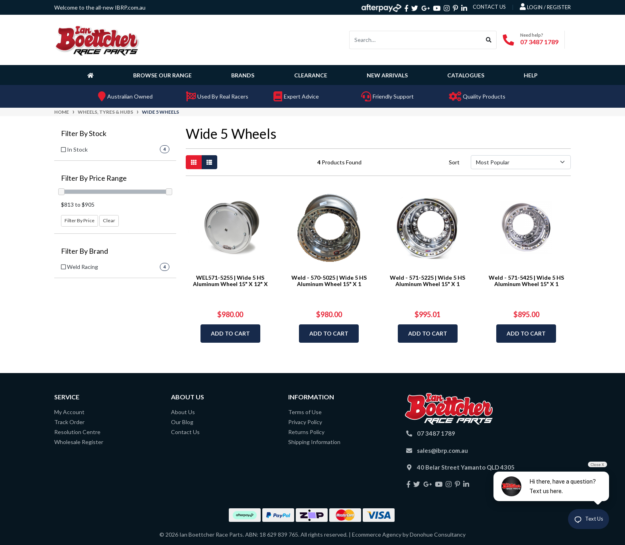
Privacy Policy (305, 422)
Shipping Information (314, 441)
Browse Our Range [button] (162, 75)
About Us (183, 412)
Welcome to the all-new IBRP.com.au (99, 7)
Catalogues (465, 75)
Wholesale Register (78, 441)
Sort (454, 162)
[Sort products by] (521, 162)
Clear (109, 220)
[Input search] (415, 40)
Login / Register (545, 6)
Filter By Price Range (94, 178)
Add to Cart (230, 333)
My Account (69, 412)
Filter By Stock (83, 133)
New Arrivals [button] (387, 75)
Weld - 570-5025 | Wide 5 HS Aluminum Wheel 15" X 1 (329, 281)
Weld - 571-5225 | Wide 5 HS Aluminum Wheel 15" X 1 (427, 281)
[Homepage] (92, 75)
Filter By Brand (84, 251)
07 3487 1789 (539, 41)
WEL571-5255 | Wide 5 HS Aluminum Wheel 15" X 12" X (230, 281)
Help (531, 75)
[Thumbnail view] (194, 162)
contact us (489, 7)
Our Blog (182, 422)
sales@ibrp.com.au (442, 450)
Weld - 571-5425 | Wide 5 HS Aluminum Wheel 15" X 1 (526, 281)
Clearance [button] (310, 75)
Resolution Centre (77, 431)
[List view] (209, 162)
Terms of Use (305, 412)
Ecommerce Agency (376, 534)
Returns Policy (306, 431)
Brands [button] (242, 75)
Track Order (69, 422)
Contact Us (185, 431)
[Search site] (489, 40)
